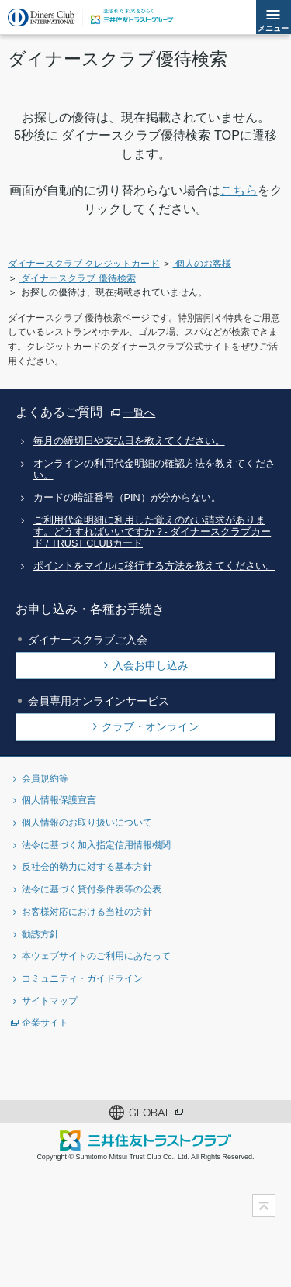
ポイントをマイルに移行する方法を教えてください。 (154, 566)
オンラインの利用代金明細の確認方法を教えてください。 (154, 469)
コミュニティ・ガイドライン (82, 978)
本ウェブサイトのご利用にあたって (96, 956)
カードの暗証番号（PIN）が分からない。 (127, 497)
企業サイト (45, 1022)
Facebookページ (120, 1067)
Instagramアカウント (171, 1067)
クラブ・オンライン (150, 726)
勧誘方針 (40, 934)
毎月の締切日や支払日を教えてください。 (129, 441)
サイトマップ (50, 1000)
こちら (239, 190)
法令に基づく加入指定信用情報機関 (96, 845)
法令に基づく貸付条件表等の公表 (91, 889)
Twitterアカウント (70, 1067)
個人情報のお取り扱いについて (87, 822)
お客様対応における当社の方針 (87, 911)
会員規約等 (45, 778)
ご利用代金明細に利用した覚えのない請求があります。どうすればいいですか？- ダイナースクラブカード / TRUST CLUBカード (152, 532)
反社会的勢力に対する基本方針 (87, 866)
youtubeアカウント (221, 1067)
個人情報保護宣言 (59, 800)
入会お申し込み (151, 665)
